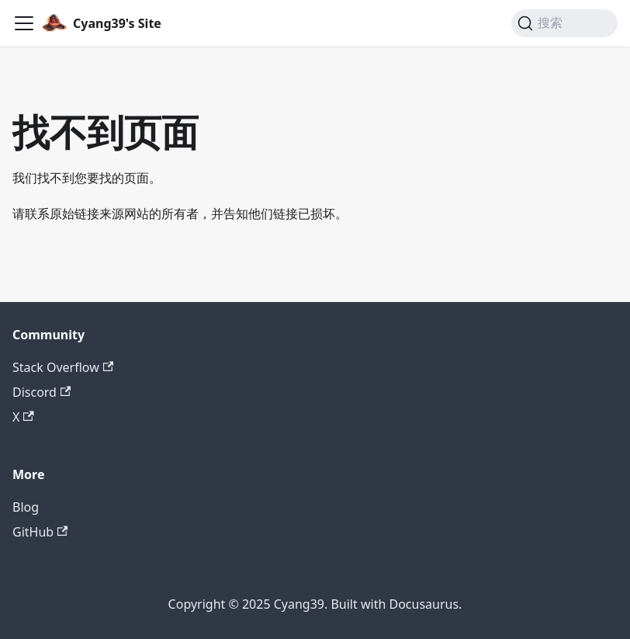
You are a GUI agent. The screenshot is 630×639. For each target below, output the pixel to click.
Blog (25, 507)
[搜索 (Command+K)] (564, 23)
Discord (41, 392)
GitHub (40, 531)
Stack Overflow (62, 367)
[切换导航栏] (24, 23)
